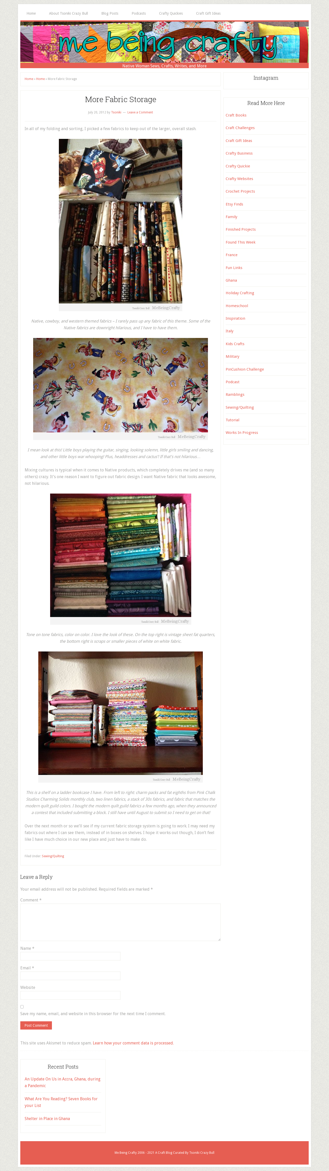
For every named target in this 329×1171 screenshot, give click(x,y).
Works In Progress (242, 432)
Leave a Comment (140, 112)
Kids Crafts (235, 344)
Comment (31, 900)
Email (27, 968)
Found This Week (240, 242)
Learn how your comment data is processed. (133, 1043)
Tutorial (232, 420)
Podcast (233, 382)
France (231, 255)
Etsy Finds (234, 204)
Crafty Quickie (238, 166)
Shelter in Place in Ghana (47, 1118)
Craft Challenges (240, 128)
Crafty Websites (239, 178)
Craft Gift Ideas (239, 140)
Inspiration (235, 318)
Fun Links (234, 267)
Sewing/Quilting (53, 856)
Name (27, 948)
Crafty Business (239, 153)
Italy (229, 331)
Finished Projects (241, 229)
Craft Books (236, 115)
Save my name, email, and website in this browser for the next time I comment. (93, 1013)
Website (27, 987)
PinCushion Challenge (245, 369)
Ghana (231, 280)
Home (29, 79)
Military (232, 356)
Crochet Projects (240, 191)
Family (231, 216)
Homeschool (237, 305)
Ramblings (235, 394)
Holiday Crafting (240, 293)
